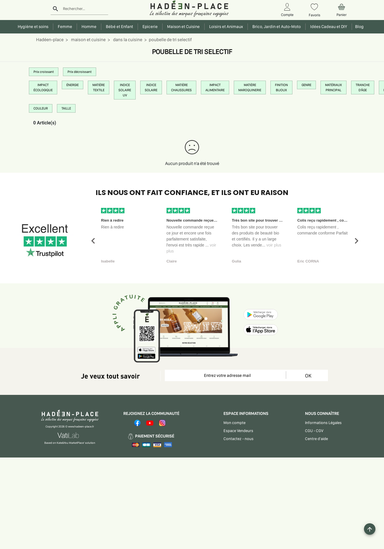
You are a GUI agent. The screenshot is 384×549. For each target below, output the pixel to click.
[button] (93, 241)
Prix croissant (43, 72)
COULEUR (40, 108)
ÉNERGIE (72, 85)
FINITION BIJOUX (281, 87)
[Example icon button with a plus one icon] (369, 529)
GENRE (306, 85)
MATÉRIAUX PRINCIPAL (333, 87)
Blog (358, 26)
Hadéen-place (50, 39)
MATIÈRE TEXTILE (98, 87)
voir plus (273, 245)
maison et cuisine (88, 39)
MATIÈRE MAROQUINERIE (249, 87)
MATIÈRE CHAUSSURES (181, 87)
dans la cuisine (127, 39)
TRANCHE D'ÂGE (363, 87)
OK (308, 376)
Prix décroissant (80, 72)
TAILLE (66, 108)
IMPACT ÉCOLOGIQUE (43, 87)
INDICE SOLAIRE (151, 87)
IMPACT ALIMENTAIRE (215, 87)
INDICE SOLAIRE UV (124, 90)
